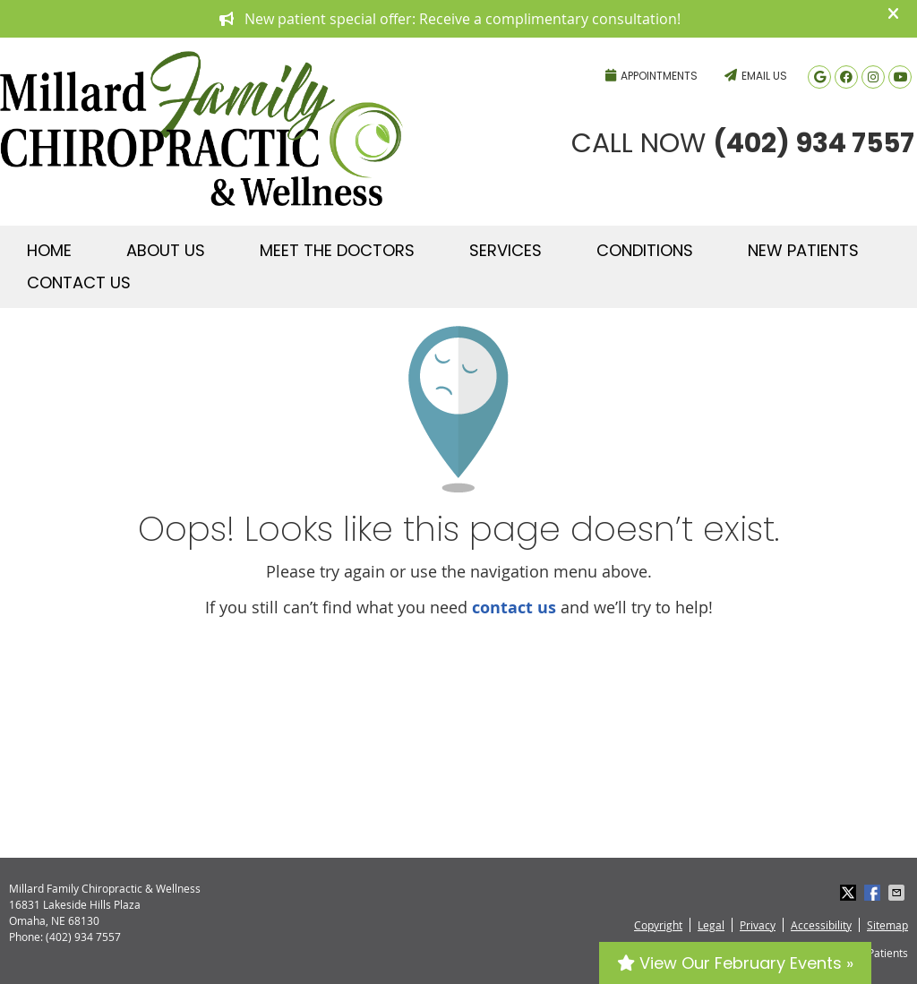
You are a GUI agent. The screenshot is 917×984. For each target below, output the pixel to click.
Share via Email (898, 893)
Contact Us (79, 282)
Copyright (658, 925)
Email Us (755, 75)
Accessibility (821, 925)
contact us (514, 607)
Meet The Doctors (337, 250)
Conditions (644, 250)
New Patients (803, 250)
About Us (165, 250)
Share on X (850, 893)
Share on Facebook (874, 893)
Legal (711, 925)
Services (505, 250)
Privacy (758, 925)
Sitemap (887, 925)
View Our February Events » (735, 963)
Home (49, 250)
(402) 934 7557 (501, 50)
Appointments (651, 75)
